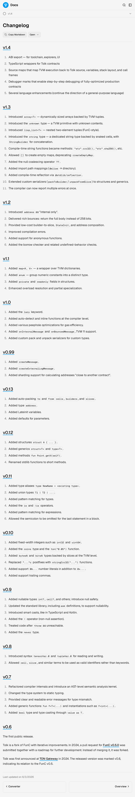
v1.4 (10, 13)
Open (34, 34)
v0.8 (7, 646)
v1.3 (7, 107)
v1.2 (7, 202)
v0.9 (7, 589)
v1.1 (6, 258)
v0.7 (7, 677)
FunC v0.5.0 (111, 745)
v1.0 (7, 302)
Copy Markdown (14, 34)
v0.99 (8, 352)
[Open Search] (124, 5)
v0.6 (7, 727)
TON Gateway (49, 759)
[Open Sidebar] (130, 5)
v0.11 (7, 476)
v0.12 (8, 432)
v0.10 (8, 532)
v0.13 (8, 389)
